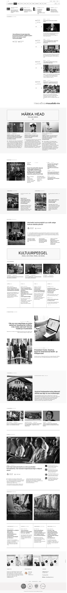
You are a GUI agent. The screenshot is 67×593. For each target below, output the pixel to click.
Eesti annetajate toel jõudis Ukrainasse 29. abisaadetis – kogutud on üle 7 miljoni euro (33, 424)
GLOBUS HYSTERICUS (48, 276)
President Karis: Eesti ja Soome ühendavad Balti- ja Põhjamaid (46, 351)
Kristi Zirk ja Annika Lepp (51, 193)
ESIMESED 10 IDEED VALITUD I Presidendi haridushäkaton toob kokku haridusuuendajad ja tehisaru (13, 534)
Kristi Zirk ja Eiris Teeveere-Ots (52, 473)
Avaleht (26, 581)
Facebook (51, 1)
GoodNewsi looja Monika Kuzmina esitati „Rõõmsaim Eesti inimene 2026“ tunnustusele (22, 36)
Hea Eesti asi (44, 133)
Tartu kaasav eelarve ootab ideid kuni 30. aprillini (26, 532)
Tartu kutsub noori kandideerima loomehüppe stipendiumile (53, 178)
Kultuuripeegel (9, 275)
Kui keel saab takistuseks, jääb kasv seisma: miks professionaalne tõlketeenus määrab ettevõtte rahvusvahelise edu (53, 166)
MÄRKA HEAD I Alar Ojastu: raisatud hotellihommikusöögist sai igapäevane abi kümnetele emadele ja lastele (14, 137)
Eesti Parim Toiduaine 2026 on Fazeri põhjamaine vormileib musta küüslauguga (26, 201)
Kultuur (44, 19)
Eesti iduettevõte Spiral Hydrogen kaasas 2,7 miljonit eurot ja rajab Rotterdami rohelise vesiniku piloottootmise (35, 171)
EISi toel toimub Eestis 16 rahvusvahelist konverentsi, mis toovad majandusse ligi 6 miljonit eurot (24, 468)
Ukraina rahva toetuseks (27, 7)
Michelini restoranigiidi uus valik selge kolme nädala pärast (41, 223)
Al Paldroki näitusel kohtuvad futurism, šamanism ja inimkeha (15, 277)
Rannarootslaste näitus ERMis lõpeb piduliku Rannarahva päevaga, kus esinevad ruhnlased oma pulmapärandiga (26, 292)
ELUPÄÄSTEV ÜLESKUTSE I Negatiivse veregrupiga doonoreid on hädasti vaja (54, 11)
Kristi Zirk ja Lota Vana (23, 321)
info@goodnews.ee (45, 571)
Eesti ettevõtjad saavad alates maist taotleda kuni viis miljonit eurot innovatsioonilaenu (39, 533)
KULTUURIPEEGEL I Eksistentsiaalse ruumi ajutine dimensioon (33, 277)
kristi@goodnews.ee (30, 574)
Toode (29, 193)
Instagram (54, 1)
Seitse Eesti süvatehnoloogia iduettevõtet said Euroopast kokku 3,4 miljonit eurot (53, 471)
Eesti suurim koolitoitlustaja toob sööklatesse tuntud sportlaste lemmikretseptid (53, 173)
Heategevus (12, 7)
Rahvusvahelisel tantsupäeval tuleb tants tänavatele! (53, 467)
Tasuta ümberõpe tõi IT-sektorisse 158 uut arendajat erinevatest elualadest (50, 41)
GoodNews (48, 286)
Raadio (8, 422)
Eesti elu (38, 7)
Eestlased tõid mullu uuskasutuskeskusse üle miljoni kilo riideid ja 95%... (46, 510)
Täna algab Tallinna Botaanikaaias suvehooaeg (53, 201)
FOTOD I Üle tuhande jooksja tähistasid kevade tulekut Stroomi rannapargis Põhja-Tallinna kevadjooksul (53, 534)
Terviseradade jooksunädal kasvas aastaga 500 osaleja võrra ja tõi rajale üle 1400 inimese (43, 240)
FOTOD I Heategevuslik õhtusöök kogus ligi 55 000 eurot (15, 10)
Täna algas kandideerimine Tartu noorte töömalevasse (50, 62)
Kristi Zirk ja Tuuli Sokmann (24, 193)
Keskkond (44, 80)
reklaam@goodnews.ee (49, 577)
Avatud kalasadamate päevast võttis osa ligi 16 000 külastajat (47, 392)
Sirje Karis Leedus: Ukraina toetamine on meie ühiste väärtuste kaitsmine (41, 10)
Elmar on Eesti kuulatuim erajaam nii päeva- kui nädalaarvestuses (14, 424)
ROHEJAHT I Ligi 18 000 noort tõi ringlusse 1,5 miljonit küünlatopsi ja (50, 82)
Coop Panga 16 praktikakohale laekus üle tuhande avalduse (53, 475)
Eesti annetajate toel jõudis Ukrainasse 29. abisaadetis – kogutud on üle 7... (28, 11)
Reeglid (30, 581)
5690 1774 (29, 573)
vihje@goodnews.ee (10, 577)
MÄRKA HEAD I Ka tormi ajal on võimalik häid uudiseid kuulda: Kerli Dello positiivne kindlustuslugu (49, 137)
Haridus (44, 39)
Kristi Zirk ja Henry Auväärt (52, 477)
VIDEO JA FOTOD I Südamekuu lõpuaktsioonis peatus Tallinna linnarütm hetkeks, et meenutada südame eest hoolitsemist (55, 241)
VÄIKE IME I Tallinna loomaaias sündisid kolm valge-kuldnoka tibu (31, 240)
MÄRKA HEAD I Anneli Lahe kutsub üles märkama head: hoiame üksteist (31, 136)
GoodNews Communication (39, 591)
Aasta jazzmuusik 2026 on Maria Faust (50, 21)
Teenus (48, 162)
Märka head (8, 133)
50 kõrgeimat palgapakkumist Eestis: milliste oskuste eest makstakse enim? (53, 479)
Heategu (26, 133)
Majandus (8, 465)
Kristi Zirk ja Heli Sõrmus (38, 375)
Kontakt (40, 581)
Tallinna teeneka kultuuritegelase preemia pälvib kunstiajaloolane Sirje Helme (51, 424)
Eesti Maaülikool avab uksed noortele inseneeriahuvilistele (13, 289)
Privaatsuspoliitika (45, 575)
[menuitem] (15, 4)
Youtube (57, 1)
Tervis (27, 321)
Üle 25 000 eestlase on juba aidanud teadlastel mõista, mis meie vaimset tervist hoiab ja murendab (20, 326)
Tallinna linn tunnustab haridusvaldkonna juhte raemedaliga (39, 289)
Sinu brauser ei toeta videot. (20, 32)
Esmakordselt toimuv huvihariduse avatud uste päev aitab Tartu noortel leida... (19, 510)
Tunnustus (50, 133)
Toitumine (49, 170)
